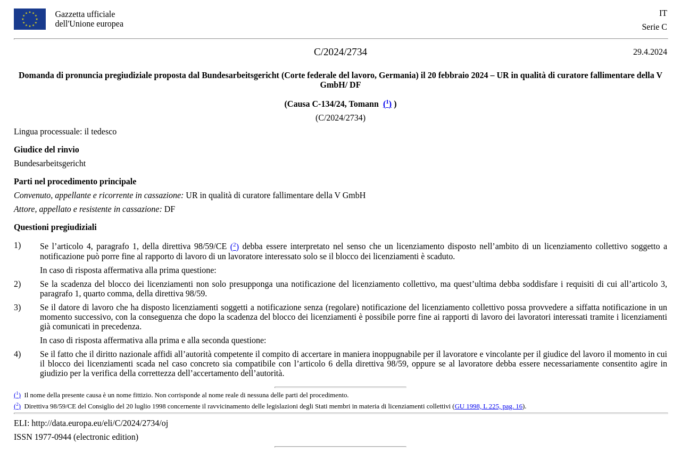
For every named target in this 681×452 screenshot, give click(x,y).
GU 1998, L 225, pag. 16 (488, 406)
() (387, 103)
